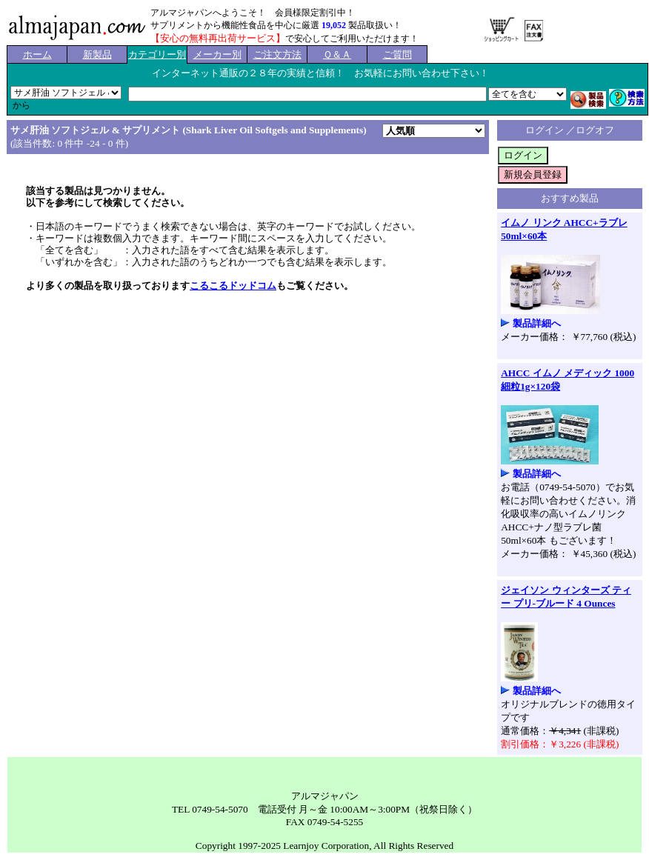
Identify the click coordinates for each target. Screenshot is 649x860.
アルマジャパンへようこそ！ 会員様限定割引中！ (252, 12)
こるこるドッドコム (233, 285)
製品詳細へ (537, 323)
